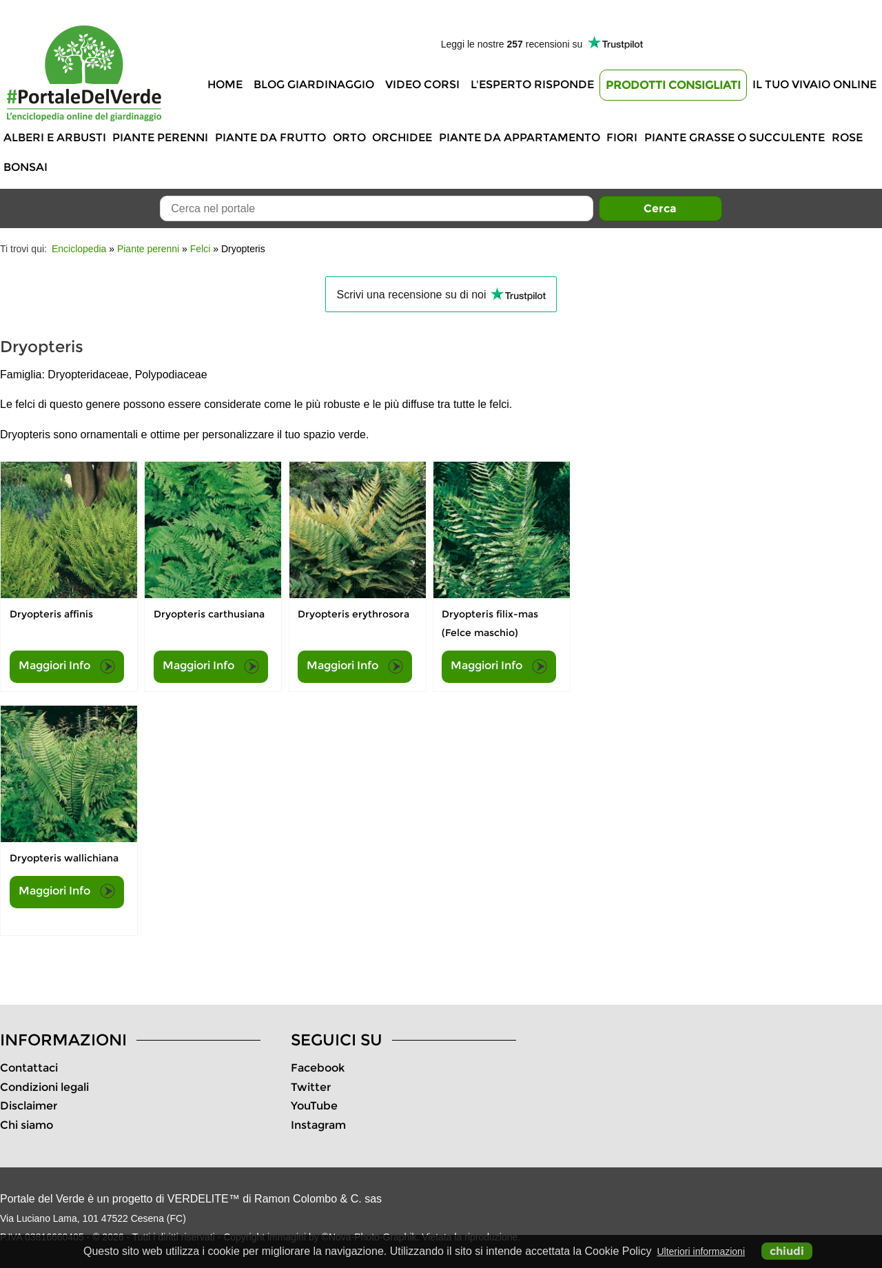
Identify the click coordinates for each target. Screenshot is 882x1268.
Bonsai (25, 167)
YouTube (314, 1105)
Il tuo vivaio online (814, 84)
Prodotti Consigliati (673, 85)
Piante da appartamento (519, 137)
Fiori (621, 137)
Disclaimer (28, 1105)
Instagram (318, 1125)
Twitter (311, 1087)
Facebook (318, 1067)
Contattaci (29, 1067)
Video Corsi (422, 84)
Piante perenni (160, 137)
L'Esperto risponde (532, 84)
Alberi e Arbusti (54, 137)
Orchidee (402, 137)
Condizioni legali (44, 1087)
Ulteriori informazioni (701, 1251)
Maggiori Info (67, 666)
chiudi (787, 1251)
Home (225, 84)
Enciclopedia (79, 248)
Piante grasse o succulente (734, 137)
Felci (200, 248)
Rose (847, 137)
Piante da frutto (270, 137)
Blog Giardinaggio (314, 84)
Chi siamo (26, 1125)
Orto (349, 137)
